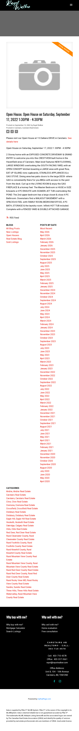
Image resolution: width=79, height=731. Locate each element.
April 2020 (45, 481)
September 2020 (48, 464)
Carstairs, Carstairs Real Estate (26, 128)
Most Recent (46, 228)
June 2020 (45, 474)
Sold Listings (12, 242)
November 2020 (47, 457)
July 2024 (44, 307)
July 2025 (44, 266)
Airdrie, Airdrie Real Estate (18, 491)
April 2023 (45, 358)
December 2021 (47, 413)
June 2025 (45, 269)
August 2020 (46, 468)
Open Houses (12, 235)
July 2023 (44, 348)
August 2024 (46, 303)
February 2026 (47, 242)
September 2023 (48, 341)
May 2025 (44, 273)
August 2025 (46, 262)
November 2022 (47, 375)
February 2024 (47, 324)
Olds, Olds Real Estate (16, 529)
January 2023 (46, 368)
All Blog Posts (13, 228)
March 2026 (45, 239)
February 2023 (47, 365)
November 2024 (47, 293)
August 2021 (46, 426)
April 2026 (45, 235)
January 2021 (46, 450)
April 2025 (45, 276)
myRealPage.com (44, 699)
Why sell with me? (50, 624)
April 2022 (45, 399)
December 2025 (47, 249)
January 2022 (46, 409)
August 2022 (46, 385)
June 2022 (45, 392)
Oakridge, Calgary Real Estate (20, 525)
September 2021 (48, 423)
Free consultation (50, 631)
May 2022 (44, 396)
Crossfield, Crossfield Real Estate (22, 508)
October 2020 (46, 461)
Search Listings (13, 631)
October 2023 (46, 338)
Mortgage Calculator (15, 628)
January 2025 (46, 286)
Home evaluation (49, 628)
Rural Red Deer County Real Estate (22, 570)
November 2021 (47, 416)
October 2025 (46, 256)
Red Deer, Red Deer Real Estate (21, 532)
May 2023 (44, 355)
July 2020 (44, 471)
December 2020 (47, 454)
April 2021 (45, 440)
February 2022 (47, 406)
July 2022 (44, 389)
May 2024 (44, 314)
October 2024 (46, 297)
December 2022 (47, 372)
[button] (54, 681)
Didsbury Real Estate (16, 512)
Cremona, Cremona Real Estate (20, 505)
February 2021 (47, 447)
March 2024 (45, 321)
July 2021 (44, 430)
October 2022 (46, 379)
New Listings (12, 232)
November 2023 (47, 334)
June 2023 (45, 351)
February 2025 (47, 283)
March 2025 (45, 280)
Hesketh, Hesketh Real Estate (20, 522)
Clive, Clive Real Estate (17, 501)
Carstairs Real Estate (16, 495)
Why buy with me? (14, 624)
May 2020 (44, 478)
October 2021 (46, 420)
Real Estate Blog (14, 239)
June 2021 (45, 433)
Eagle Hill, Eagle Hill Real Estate (21, 519)
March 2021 (45, 443)
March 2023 (45, 361)
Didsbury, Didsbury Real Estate (20, 515)
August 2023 (46, 344)
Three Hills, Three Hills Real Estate (22, 590)
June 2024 (45, 310)
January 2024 (46, 327)
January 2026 (46, 245)
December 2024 (47, 290)
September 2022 (48, 382)
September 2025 (48, 259)
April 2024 (45, 317)
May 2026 (44, 232)
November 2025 (47, 252)
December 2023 (47, 331)
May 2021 (44, 437)
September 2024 (48, 300)
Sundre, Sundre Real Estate (18, 587)
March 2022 (45, 402)
